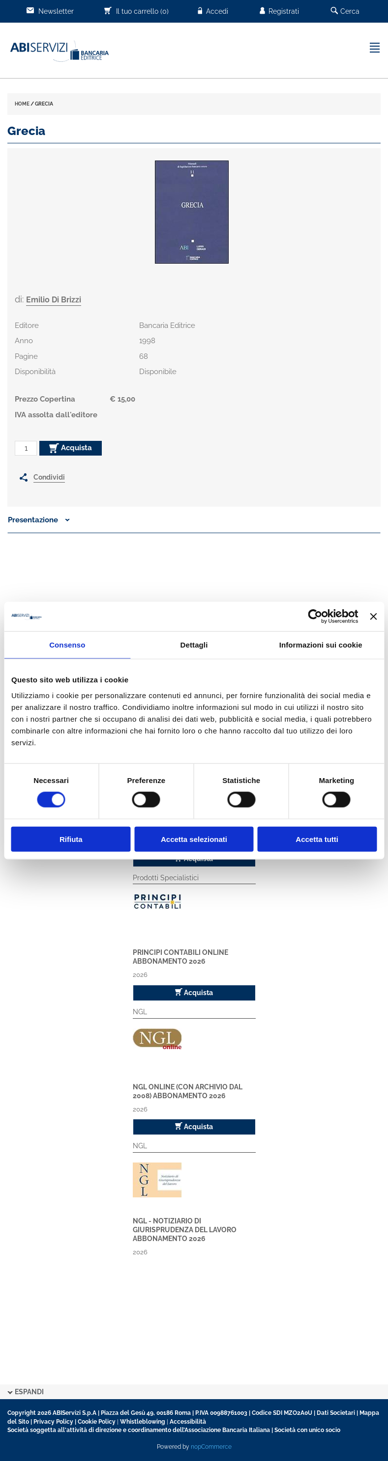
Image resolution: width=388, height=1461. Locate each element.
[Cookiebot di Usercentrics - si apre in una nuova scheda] (315, 616)
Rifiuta (71, 839)
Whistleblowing (142, 1421)
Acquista (70, 448)
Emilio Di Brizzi (53, 299)
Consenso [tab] (67, 645)
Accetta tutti (317, 839)
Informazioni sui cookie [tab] (320, 645)
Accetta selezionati (194, 839)
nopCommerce (211, 1446)
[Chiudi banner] (373, 616)
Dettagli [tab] (194, 645)
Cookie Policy (97, 1421)
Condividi (49, 477)
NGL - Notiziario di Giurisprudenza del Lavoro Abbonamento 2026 (185, 1230)
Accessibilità (188, 1421)
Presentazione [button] (39, 519)
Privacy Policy (53, 1421)
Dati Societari (336, 1412)
